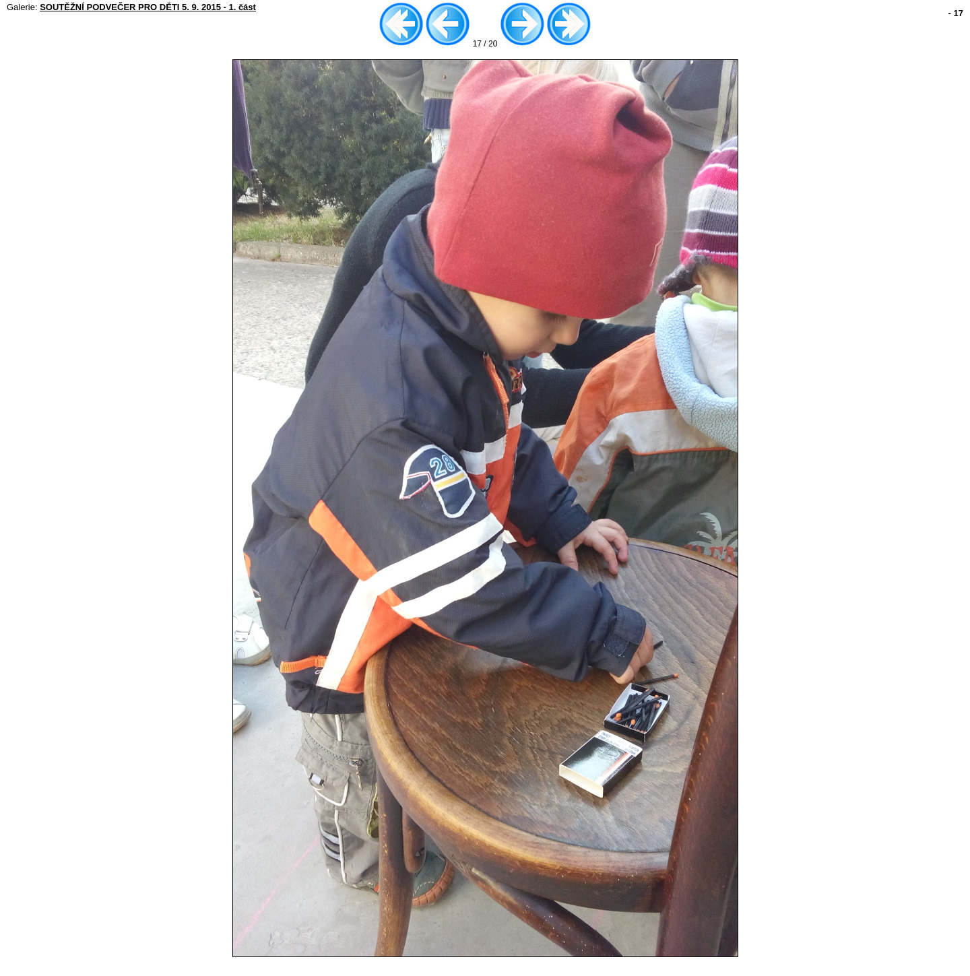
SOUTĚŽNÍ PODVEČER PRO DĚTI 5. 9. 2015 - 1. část (148, 7)
